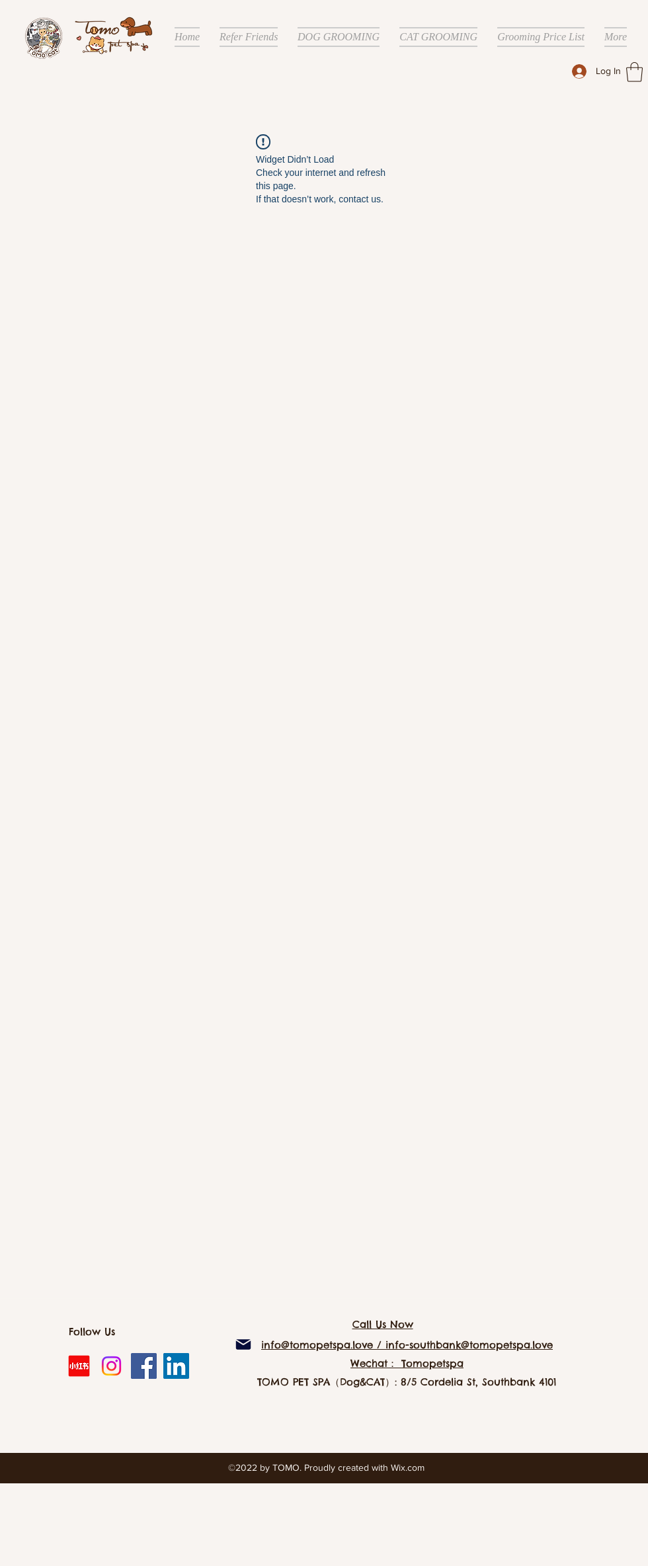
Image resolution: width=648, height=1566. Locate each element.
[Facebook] (144, 1366)
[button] (634, 72)
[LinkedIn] (176, 1366)
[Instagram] (111, 1366)
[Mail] (243, 1344)
